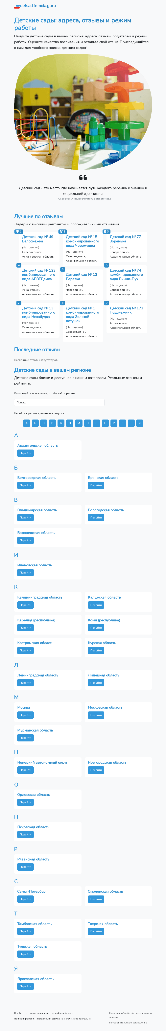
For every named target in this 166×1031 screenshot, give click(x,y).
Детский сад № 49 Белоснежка (37, 239)
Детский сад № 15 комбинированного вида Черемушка (82, 241)
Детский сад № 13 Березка (81, 276)
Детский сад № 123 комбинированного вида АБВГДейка (39, 274)
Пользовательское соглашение (128, 1022)
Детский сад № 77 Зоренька (125, 239)
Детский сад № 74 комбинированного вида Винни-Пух (126, 274)
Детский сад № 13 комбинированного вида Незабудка (38, 312)
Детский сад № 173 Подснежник (126, 310)
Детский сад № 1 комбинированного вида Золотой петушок (82, 315)
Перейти (25, 453)
